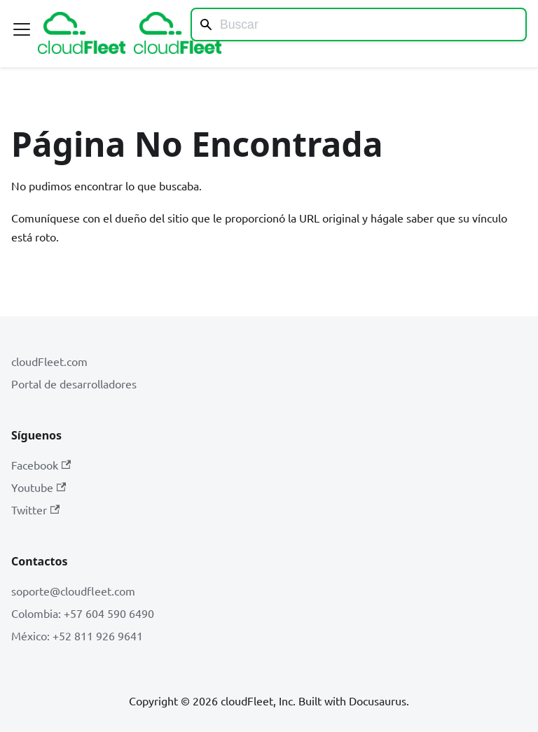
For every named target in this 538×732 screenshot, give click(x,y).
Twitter (35, 509)
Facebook (41, 465)
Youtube (38, 487)
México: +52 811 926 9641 (77, 635)
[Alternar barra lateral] (21, 29)
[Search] (359, 24)
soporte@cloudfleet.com (73, 591)
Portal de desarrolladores (74, 383)
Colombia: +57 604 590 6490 (82, 613)
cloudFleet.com (49, 361)
